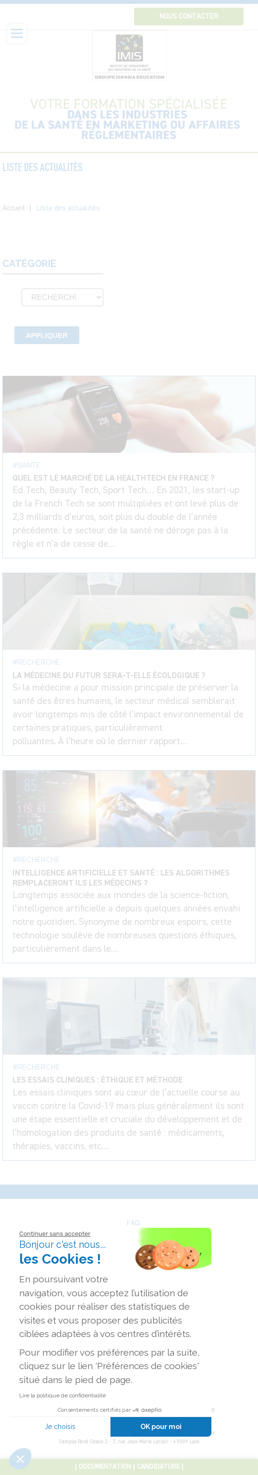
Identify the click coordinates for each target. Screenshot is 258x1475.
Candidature (158, 1467)
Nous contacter (189, 16)
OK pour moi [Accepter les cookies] (161, 1426)
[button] (20, 1458)
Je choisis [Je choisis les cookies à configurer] (60, 1426)
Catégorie (29, 263)
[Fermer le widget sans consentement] (54, 1234)
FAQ (133, 1223)
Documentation (105, 1467)
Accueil (13, 208)
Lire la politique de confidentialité (62, 1395)
